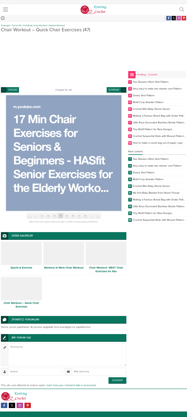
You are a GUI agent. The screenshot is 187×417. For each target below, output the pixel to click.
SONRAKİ (113, 89)
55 (67, 216)
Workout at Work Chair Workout (63, 267)
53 (54, 216)
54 (61, 216)
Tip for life (16, 25)
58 (85, 216)
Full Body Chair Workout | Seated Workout (44, 25)
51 (42, 216)
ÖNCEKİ (12, 89)
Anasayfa (5, 25)
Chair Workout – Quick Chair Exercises (21, 304)
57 (79, 216)
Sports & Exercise (21, 267)
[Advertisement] (63, 59)
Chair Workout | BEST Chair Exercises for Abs (106, 269)
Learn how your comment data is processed (71, 385)
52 (48, 216)
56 (73, 216)
